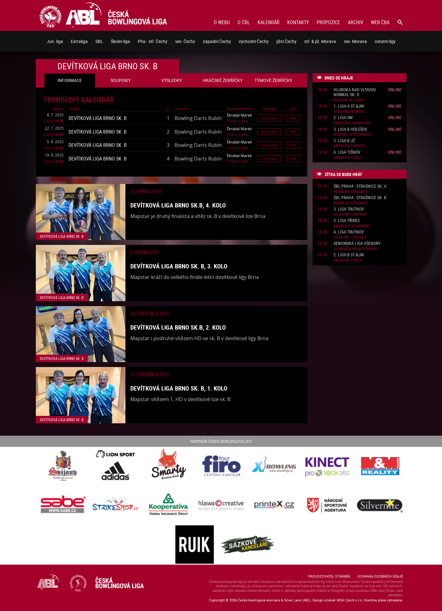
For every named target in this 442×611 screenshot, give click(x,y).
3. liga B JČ (344, 140)
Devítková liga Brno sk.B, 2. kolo (178, 327)
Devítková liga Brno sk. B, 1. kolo (178, 388)
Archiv (355, 22)
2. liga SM (343, 117)
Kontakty (298, 22)
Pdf (293, 118)
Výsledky (269, 118)
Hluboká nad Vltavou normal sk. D (355, 92)
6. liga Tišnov (347, 152)
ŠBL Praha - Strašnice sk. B (360, 197)
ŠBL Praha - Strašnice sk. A (360, 186)
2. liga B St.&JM (349, 255)
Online (395, 89)
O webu (222, 22)
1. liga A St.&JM (349, 106)
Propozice (328, 22)
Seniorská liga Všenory (357, 243)
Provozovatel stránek (329, 576)
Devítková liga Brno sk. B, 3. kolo (178, 266)
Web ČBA (380, 22)
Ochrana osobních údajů (380, 576)
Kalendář (269, 22)
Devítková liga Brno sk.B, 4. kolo (178, 205)
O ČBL (244, 22)
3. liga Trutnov (349, 209)
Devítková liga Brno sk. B (98, 118)
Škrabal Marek (239, 115)
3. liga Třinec (347, 220)
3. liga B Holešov (350, 129)
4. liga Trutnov (349, 232)
